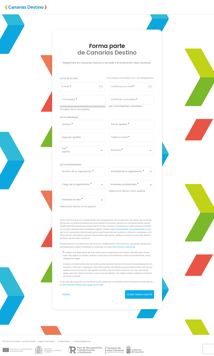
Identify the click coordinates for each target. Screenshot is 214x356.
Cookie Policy (63, 341)
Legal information (46, 341)
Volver (66, 294)
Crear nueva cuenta (139, 294)
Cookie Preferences (82, 341)
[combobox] (131, 171)
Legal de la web (95, 284)
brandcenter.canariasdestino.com (133, 229)
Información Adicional (123, 247)
